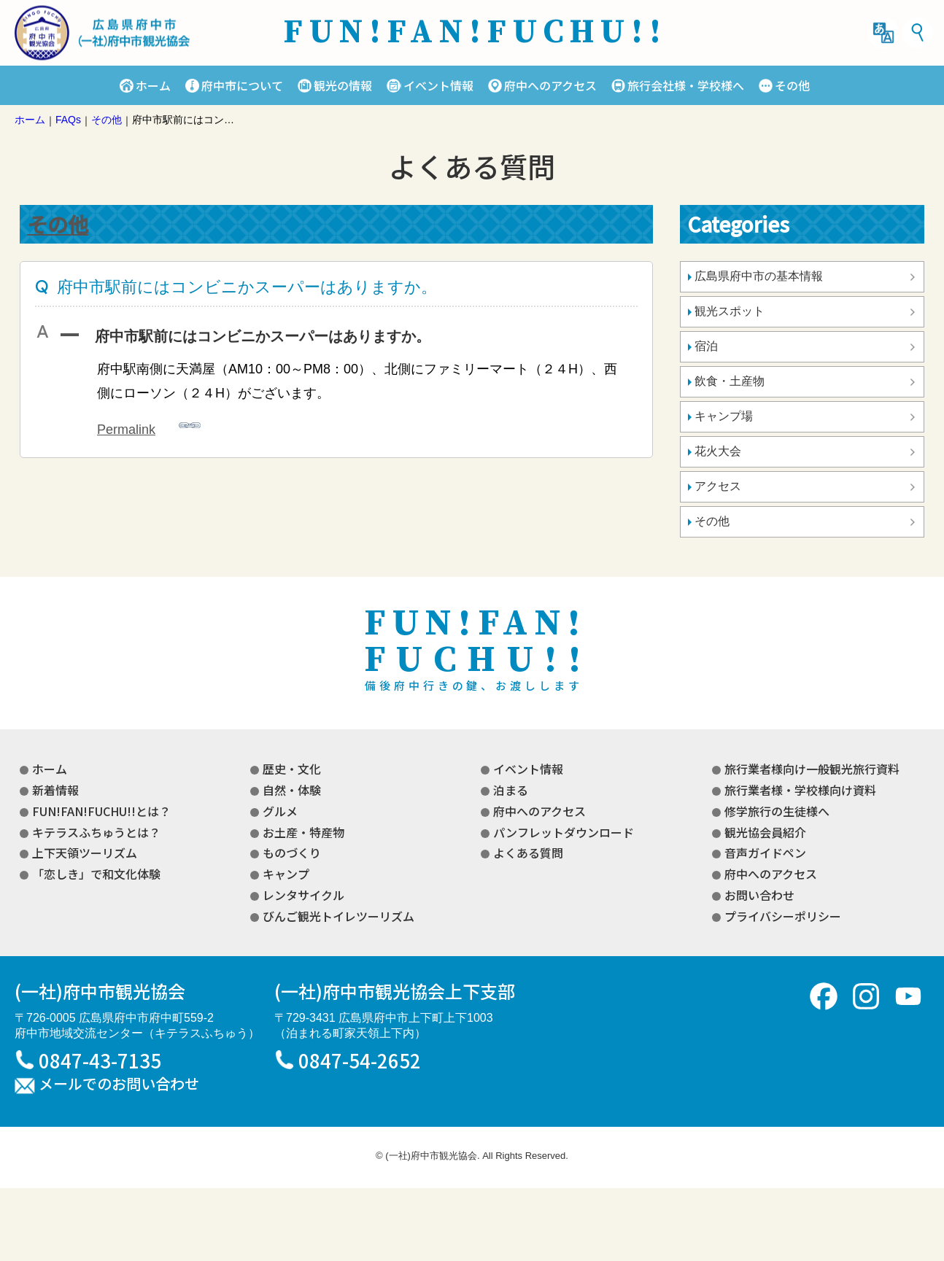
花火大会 (718, 451)
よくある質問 (528, 852)
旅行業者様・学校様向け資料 (800, 790)
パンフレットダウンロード (563, 832)
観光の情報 (343, 85)
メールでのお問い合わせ (119, 1084)
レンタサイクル (303, 895)
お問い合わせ (759, 895)
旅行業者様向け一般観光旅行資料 (811, 768)
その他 (792, 85)
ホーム (153, 85)
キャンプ (286, 873)
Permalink (149, 425)
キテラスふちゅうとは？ (96, 832)
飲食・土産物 (730, 381)
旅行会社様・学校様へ (685, 85)
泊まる (510, 790)
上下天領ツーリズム (84, 852)
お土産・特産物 (303, 832)
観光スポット (730, 311)
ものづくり (292, 852)
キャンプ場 (724, 416)
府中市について (242, 85)
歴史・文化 (292, 768)
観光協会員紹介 (765, 832)
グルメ (280, 811)
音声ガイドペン (765, 852)
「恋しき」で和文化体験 (96, 873)
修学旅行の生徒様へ (776, 811)
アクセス (718, 486)
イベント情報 (438, 85)
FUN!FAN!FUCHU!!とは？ (101, 811)
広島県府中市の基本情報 (759, 276)
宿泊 (706, 346)
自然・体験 (292, 790)
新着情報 (55, 790)
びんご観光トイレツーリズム (338, 916)
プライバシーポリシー (782, 916)
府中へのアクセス (550, 85)
